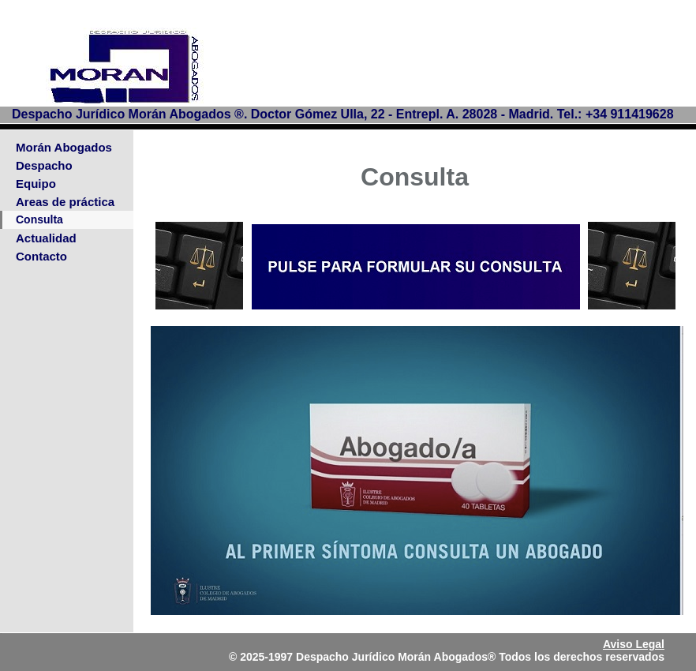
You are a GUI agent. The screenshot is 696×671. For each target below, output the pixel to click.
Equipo (36, 183)
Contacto (41, 256)
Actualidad (46, 238)
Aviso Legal (633, 644)
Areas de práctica (65, 201)
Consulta (39, 219)
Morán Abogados (64, 147)
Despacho (44, 165)
